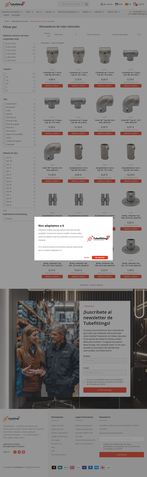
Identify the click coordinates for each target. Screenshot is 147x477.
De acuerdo (99, 258)
